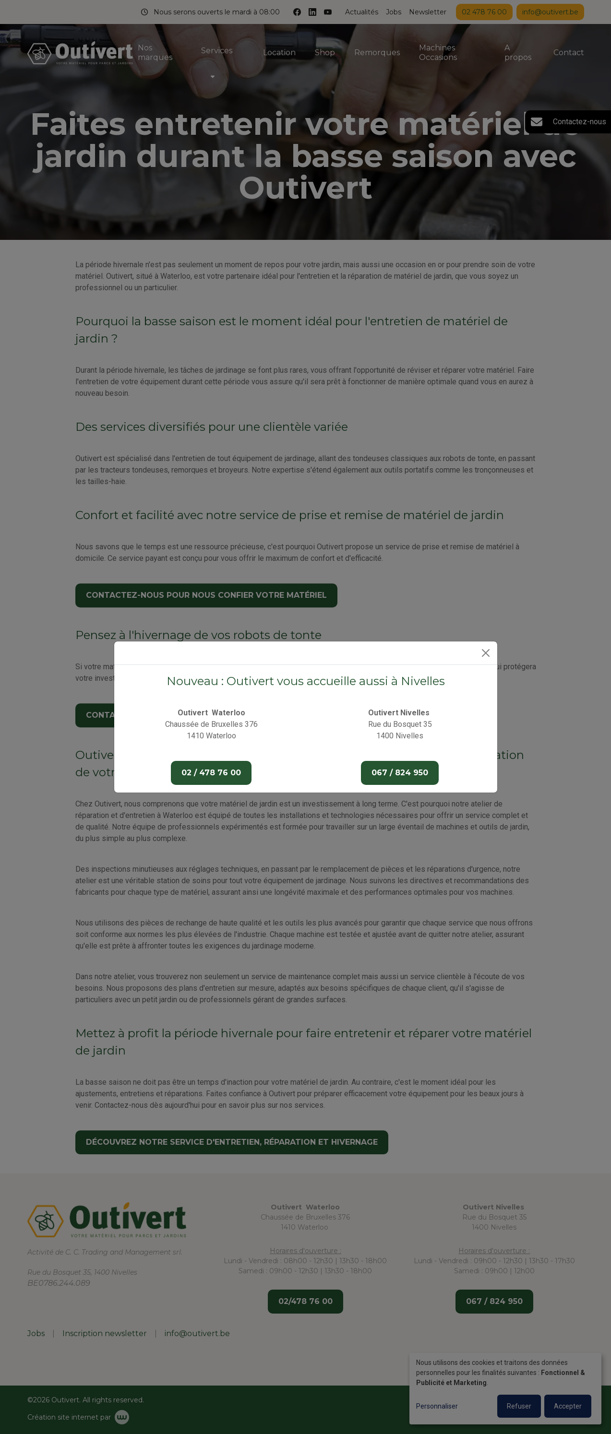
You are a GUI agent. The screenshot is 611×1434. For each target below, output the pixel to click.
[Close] (485, 653)
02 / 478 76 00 (211, 772)
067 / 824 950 (399, 772)
